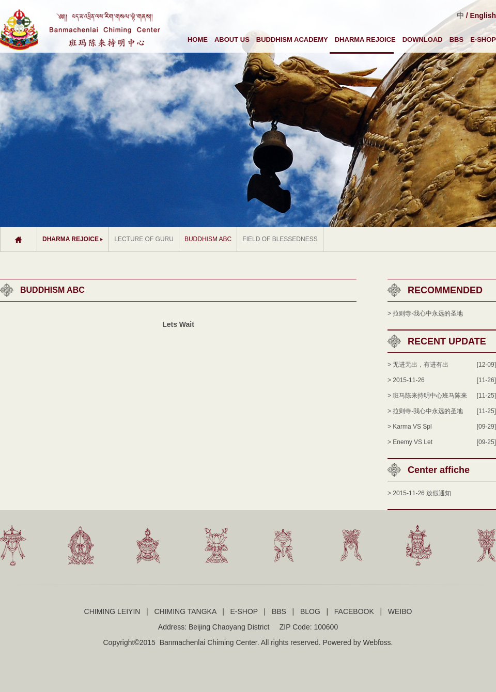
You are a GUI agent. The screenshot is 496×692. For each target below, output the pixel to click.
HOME (198, 39)
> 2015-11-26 (406, 380)
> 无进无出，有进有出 (418, 364)
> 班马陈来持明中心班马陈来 (427, 395)
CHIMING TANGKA (185, 611)
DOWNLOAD (422, 39)
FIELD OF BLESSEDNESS (279, 239)
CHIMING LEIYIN (112, 611)
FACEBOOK (354, 611)
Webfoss (377, 642)
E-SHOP (483, 39)
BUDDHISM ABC (207, 239)
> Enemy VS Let (410, 442)
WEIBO (400, 611)
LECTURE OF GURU (144, 239)
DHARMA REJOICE (365, 39)
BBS (456, 39)
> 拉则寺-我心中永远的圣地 (425, 313)
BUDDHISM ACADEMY (292, 39)
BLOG (310, 611)
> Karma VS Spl (410, 426)
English (483, 15)
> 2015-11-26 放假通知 (419, 493)
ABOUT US (232, 39)
